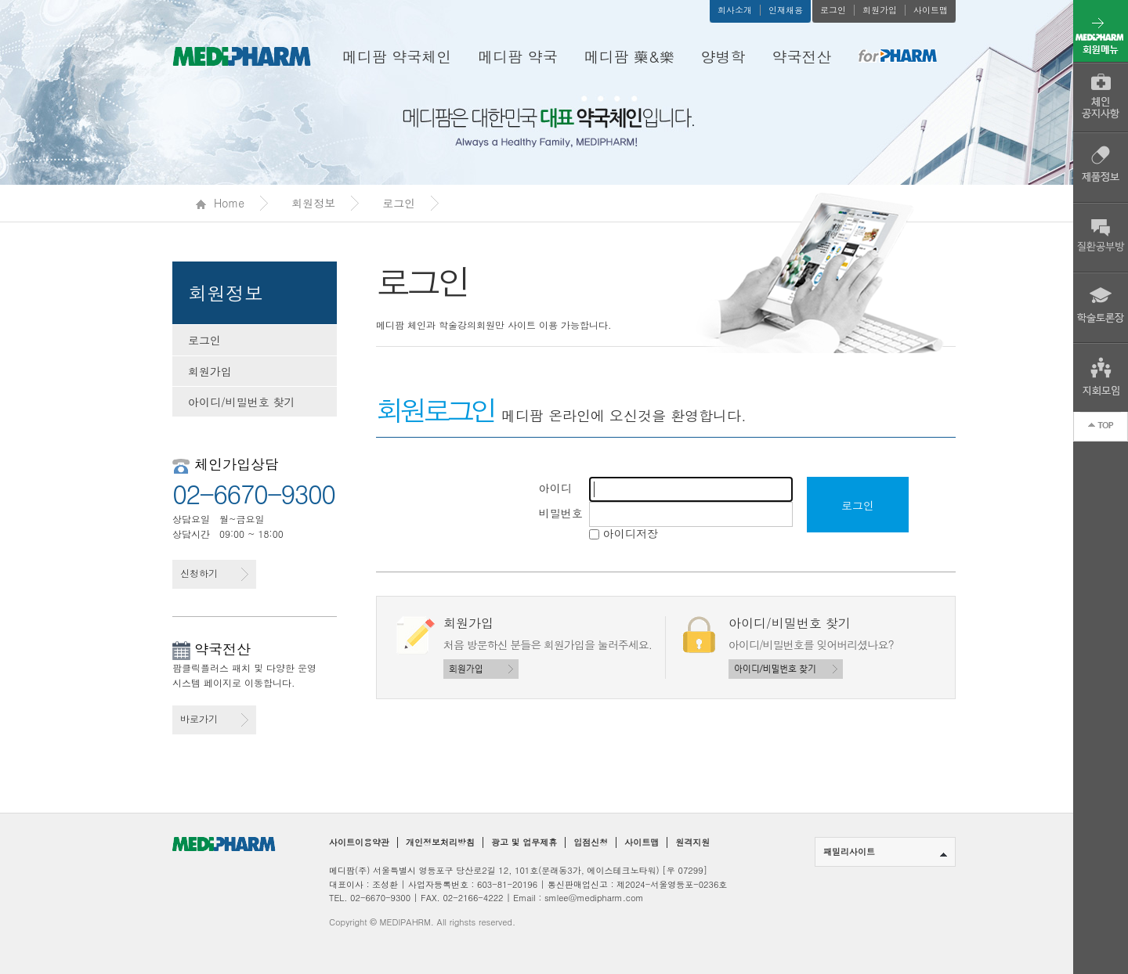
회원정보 (313, 203)
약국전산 (802, 56)
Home (220, 203)
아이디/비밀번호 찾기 (241, 401)
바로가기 (214, 719)
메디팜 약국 (517, 56)
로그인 (833, 10)
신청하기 (214, 573)
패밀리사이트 (885, 851)
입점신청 (590, 842)
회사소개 (735, 10)
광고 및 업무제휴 (524, 842)
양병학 (723, 56)
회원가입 (879, 10)
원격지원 (692, 842)
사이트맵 (930, 10)
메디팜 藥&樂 (629, 56)
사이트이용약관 (359, 842)
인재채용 (785, 10)
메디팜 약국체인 (396, 56)
